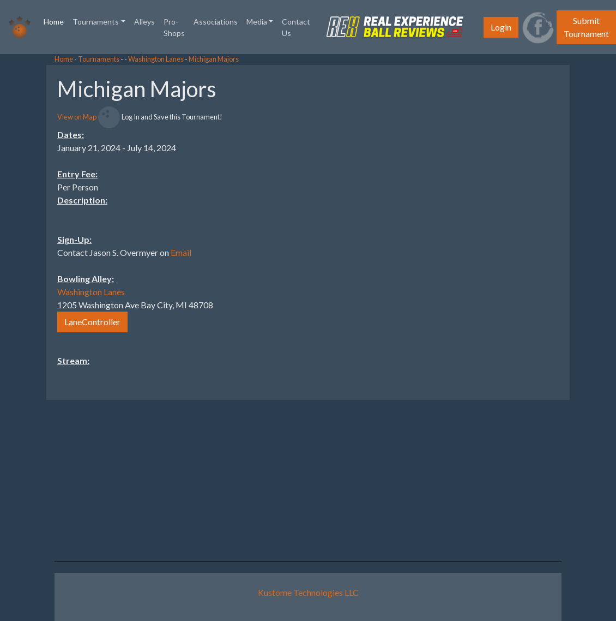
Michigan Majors (214, 59)
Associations (216, 21)
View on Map (76, 116)
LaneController (92, 322)
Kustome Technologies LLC (308, 592)
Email (181, 252)
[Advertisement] (528, 228)
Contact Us (296, 27)
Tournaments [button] (96, 21)
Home (56, 20)
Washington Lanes (156, 59)
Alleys (144, 21)
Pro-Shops (174, 27)
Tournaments (98, 59)
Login (501, 27)
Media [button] (256, 21)
